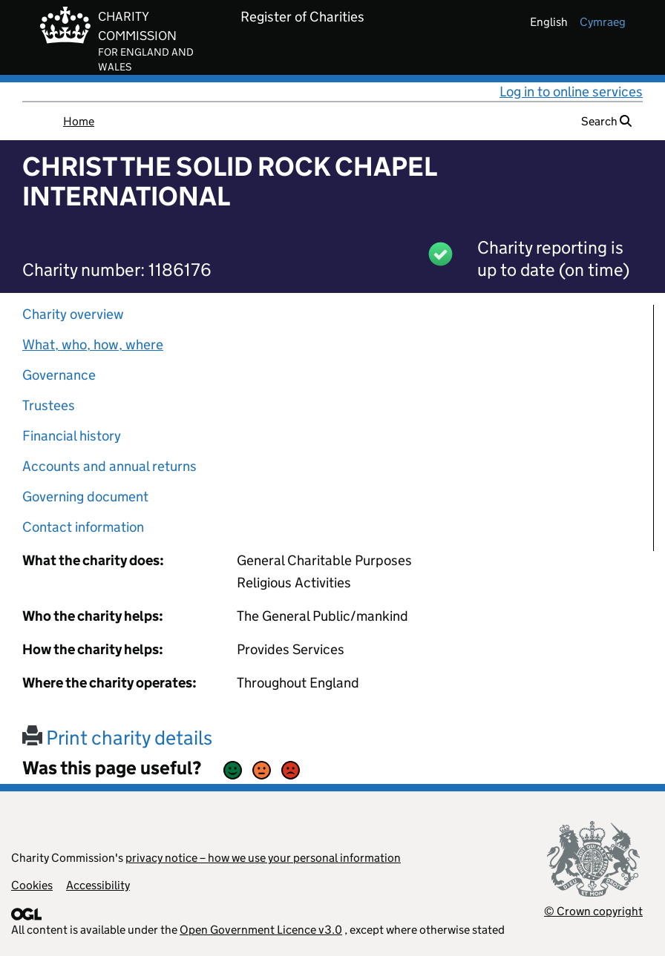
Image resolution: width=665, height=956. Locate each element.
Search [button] (606, 121)
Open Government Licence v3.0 (261, 930)
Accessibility (98, 885)
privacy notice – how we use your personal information (263, 858)
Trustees (48, 405)
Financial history (71, 435)
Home (78, 121)
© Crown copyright (593, 911)
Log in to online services (571, 91)
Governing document (85, 496)
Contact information (83, 526)
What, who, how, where (92, 344)
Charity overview (73, 314)
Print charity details (117, 737)
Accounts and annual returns (109, 466)
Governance (59, 374)
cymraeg (603, 22)
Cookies (32, 885)
